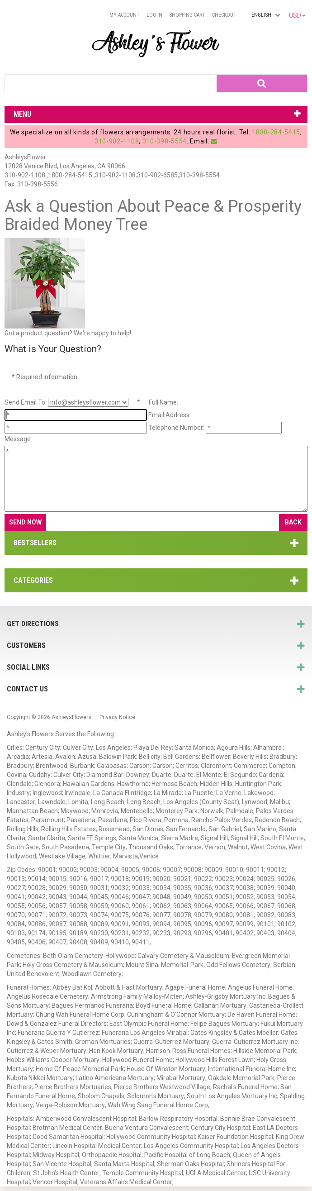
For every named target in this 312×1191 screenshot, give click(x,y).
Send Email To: (26, 402)
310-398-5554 (164, 141)
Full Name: (163, 402)
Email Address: (169, 415)
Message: (18, 439)
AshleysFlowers (71, 717)
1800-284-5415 (276, 132)
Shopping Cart (187, 15)
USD (297, 15)
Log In (154, 15)
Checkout (224, 15)
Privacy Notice (117, 717)
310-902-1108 (117, 141)
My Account (124, 15)
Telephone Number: (176, 427)
